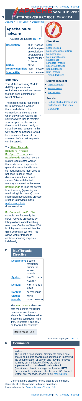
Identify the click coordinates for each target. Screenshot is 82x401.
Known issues (55, 88)
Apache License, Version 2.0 (40, 387)
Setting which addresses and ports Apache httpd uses (62, 103)
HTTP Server (22, 21)
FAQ (55, 6)
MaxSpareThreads (16, 154)
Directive (20, 254)
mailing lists (60, 374)
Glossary (64, 6)
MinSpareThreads (16, 151)
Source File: (13, 72)
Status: (10, 64)
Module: (16, 299)
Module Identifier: (16, 68)
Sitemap (75, 6)
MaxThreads (12, 157)
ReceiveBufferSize (55, 66)
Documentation (39, 21)
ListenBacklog (53, 48)
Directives (46, 6)
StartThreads (19, 147)
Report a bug (54, 92)
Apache (9, 21)
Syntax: (15, 277)
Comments (53, 109)
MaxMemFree (53, 54)
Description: (13, 45)
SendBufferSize (54, 69)
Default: (16, 284)
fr (39, 39)
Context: (16, 292)
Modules (35, 6)
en (34, 39)
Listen (49, 45)
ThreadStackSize (55, 75)
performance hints (15, 203)
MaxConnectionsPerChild (21, 212)
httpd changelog (56, 84)
